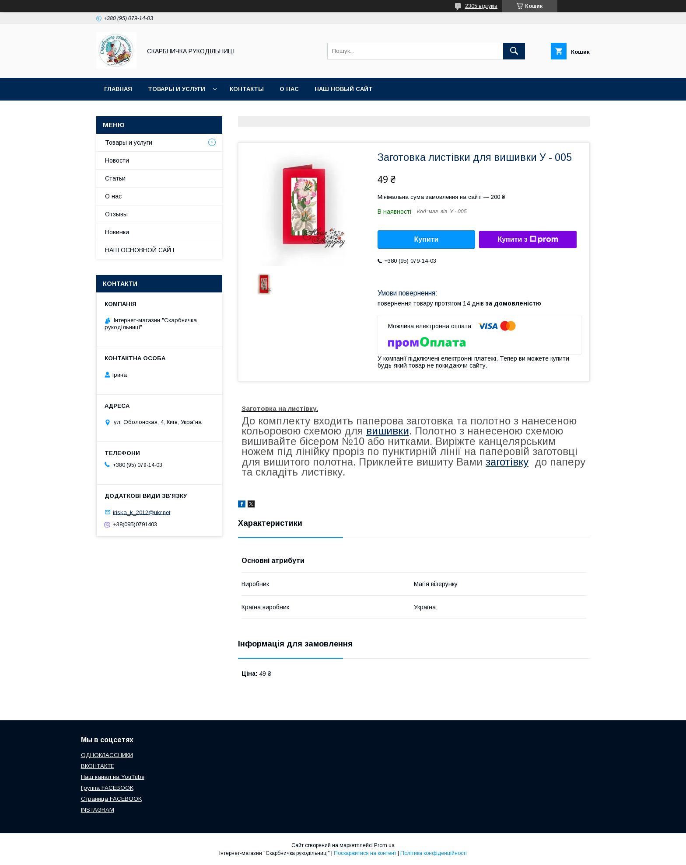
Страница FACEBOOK (111, 799)
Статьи (115, 178)
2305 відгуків (481, 6)
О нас (289, 89)
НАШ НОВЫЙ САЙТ (344, 89)
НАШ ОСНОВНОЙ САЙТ (140, 250)
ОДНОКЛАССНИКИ (107, 755)
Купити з (527, 239)
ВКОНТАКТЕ (97, 766)
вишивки (387, 431)
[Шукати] (514, 51)
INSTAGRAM (97, 809)
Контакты (247, 89)
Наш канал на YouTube (112, 777)
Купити (426, 239)
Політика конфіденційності (433, 853)
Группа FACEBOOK (107, 788)
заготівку (507, 462)
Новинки (117, 232)
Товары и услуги (176, 89)
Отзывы (116, 214)
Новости (117, 160)
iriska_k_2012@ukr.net (141, 512)
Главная (118, 89)
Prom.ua (384, 845)
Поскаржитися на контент (365, 853)
